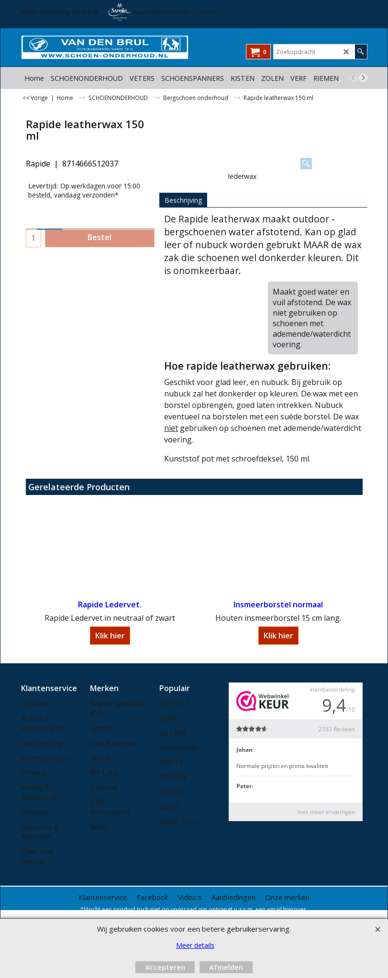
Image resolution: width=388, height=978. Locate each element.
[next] (363, 78)
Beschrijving (183, 200)
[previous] (353, 78)
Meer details (195, 945)
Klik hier (110, 635)
